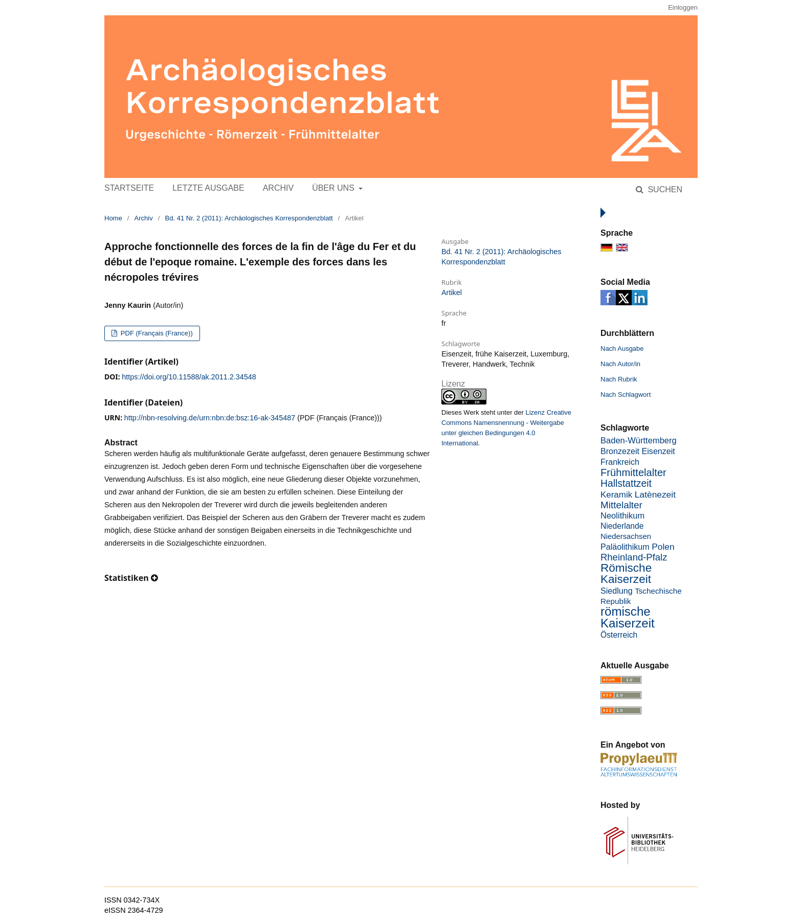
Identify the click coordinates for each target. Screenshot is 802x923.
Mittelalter (621, 505)
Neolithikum (622, 516)
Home (113, 218)
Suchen (663, 189)
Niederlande (622, 526)
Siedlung (616, 590)
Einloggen (683, 7)
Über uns (334, 188)
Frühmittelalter (633, 472)
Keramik (616, 495)
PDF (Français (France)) (155, 333)
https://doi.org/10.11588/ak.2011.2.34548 (189, 377)
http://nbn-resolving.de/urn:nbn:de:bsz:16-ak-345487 (209, 418)
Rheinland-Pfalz (633, 557)
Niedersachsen (625, 536)
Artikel (451, 292)
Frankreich (619, 461)
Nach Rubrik (618, 379)
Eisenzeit (658, 451)
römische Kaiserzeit (627, 617)
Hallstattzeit (626, 483)
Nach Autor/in (620, 364)
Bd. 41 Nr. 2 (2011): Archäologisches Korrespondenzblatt (249, 218)
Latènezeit (655, 494)
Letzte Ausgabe (208, 188)
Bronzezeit (619, 451)
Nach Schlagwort (625, 394)
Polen (663, 547)
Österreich (618, 635)
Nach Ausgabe (622, 348)
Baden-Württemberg (638, 440)
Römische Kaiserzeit (626, 573)
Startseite (129, 188)
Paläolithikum (625, 546)
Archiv (278, 188)
